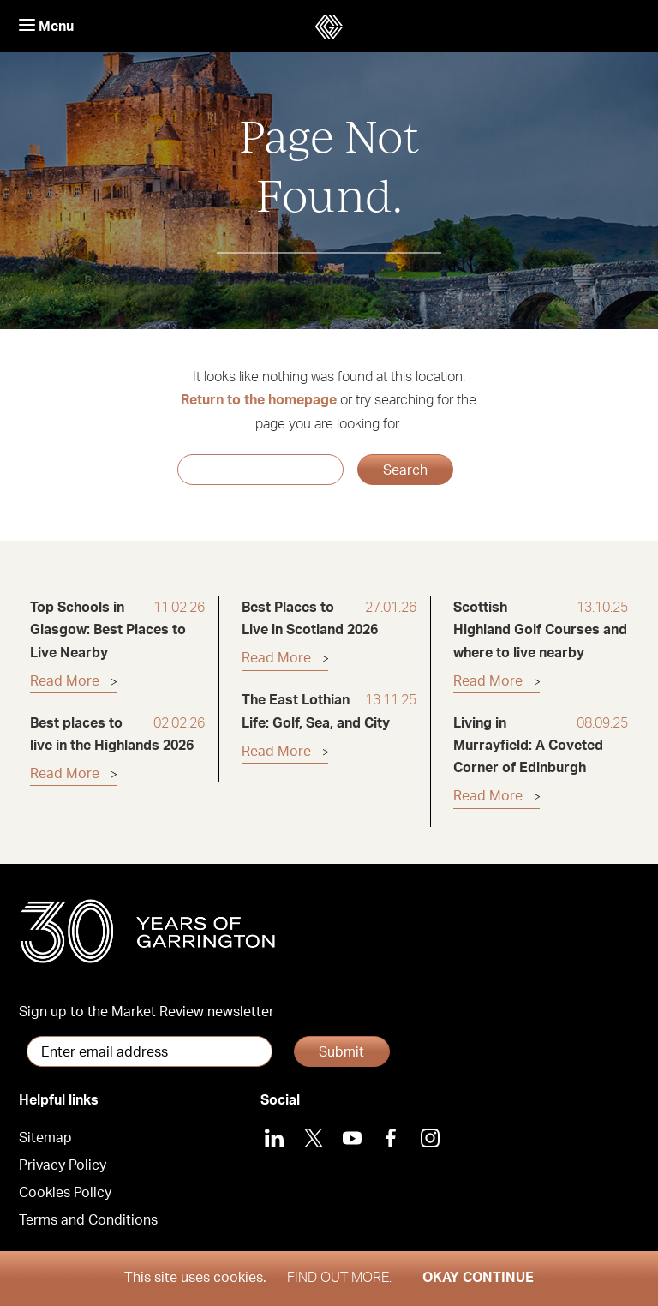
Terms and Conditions (88, 1220)
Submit (341, 1052)
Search (405, 470)
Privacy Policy (62, 1165)
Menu (46, 26)
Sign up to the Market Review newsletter (146, 1012)
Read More (64, 681)
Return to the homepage (259, 400)
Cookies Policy (65, 1193)
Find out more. (339, 1278)
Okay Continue (478, 1278)
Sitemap (45, 1138)
